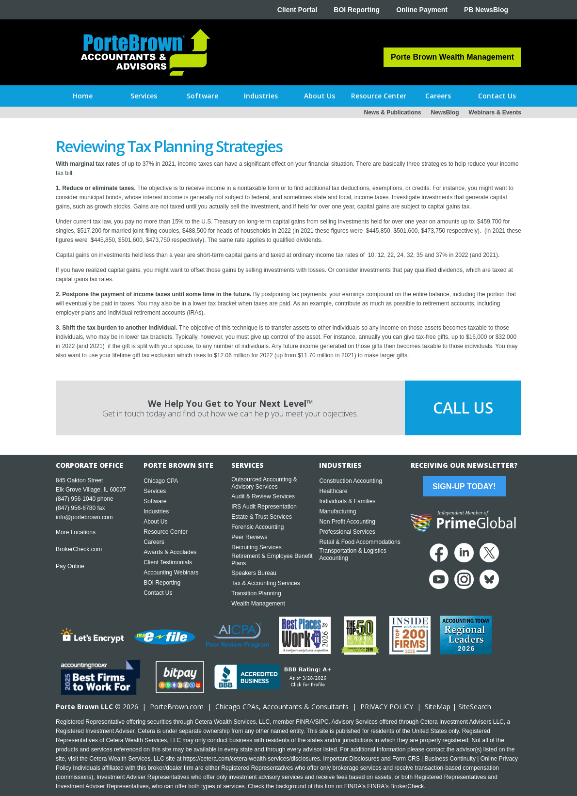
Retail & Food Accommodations (359, 542)
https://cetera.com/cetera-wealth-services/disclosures (251, 758)
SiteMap (437, 706)
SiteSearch (474, 706)
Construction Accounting (350, 481)
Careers (154, 542)
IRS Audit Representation (264, 506)
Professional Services (347, 531)
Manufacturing (337, 511)
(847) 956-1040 (76, 498)
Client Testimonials (168, 562)
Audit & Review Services (263, 496)
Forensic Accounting (257, 527)
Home (83, 95)
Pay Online (70, 566)
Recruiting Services (256, 547)
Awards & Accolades (170, 552)
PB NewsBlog (486, 10)
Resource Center (166, 531)
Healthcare (333, 491)
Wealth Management (258, 603)
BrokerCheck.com (79, 549)
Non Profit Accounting (347, 521)
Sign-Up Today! (464, 486)
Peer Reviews (249, 537)
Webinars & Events (495, 112)
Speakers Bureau (253, 573)
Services (155, 491)
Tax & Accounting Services (265, 583)
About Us (155, 521)
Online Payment (422, 10)
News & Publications (392, 112)
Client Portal (297, 10)
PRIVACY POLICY (386, 706)
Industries (156, 511)
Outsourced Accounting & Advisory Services (264, 483)
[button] (143, 96)
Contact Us (158, 592)
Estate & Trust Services (261, 516)
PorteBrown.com (177, 706)
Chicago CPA (161, 481)
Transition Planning (256, 593)
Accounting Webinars (171, 572)
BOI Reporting (357, 10)
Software (155, 501)
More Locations (76, 532)
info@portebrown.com (84, 517)
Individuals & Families (347, 501)
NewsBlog (445, 112)
